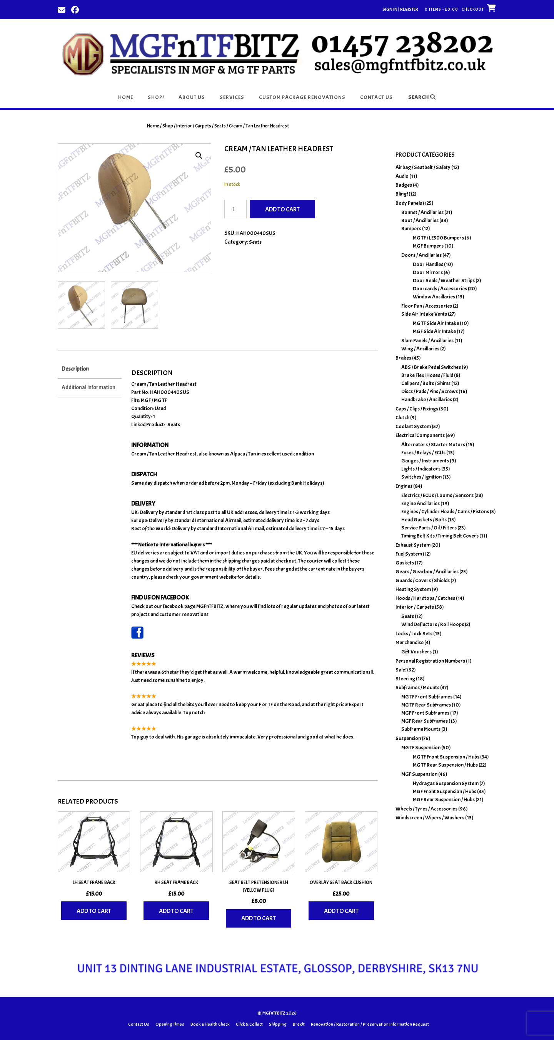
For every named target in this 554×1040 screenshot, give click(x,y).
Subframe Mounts (421, 729)
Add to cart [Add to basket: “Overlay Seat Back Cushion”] (341, 910)
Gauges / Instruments (425, 460)
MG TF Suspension (421, 747)
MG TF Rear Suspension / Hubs (445, 765)
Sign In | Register (400, 9)
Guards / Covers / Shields (422, 580)
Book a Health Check (210, 1023)
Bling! (401, 194)
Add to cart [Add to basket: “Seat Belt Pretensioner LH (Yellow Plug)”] (258, 917)
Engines (403, 486)
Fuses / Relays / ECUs (423, 452)
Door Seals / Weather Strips (444, 280)
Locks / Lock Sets (413, 633)
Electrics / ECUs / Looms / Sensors (437, 495)
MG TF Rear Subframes (426, 705)
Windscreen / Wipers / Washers (429, 817)
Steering (405, 678)
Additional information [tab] (88, 386)
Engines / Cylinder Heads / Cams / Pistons (445, 511)
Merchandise (409, 642)
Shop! (156, 97)
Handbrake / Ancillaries (426, 399)
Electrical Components (420, 435)
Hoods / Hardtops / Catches (425, 598)
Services (232, 97)
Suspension (408, 738)
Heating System (413, 589)
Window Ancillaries (434, 296)
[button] (199, 155)
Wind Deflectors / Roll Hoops (432, 624)
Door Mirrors (428, 272)
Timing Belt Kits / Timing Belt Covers (440, 536)
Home (125, 97)
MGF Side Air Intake (434, 331)
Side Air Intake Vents (424, 314)
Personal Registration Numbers (430, 661)
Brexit (299, 1023)
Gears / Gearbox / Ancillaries (427, 571)
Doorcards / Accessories (440, 288)
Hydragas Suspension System (446, 783)
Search (422, 97)
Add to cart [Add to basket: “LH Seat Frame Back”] (94, 910)
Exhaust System (413, 545)
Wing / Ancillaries (420, 348)
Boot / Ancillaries (420, 220)
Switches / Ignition (421, 477)
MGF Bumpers (428, 246)
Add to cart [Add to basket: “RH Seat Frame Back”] (176, 910)
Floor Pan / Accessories (426, 306)
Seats (220, 126)
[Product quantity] (235, 209)
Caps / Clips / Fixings (416, 408)
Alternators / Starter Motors (433, 444)
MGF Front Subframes (425, 713)
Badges (403, 185)
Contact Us (376, 97)
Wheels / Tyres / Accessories (426, 809)
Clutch (402, 417)
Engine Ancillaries (420, 503)
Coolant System (413, 426)
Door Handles (428, 264)
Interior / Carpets (193, 126)
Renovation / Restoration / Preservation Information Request (370, 1023)
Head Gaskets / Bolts (424, 519)
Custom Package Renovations (302, 97)
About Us (192, 97)
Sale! (400, 670)
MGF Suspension (419, 774)
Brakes (403, 358)
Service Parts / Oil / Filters (429, 527)
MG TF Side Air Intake (436, 323)
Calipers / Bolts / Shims (426, 383)
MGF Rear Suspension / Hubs (444, 799)
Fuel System (408, 554)
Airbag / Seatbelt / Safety (423, 167)
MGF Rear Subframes (424, 721)
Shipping (278, 1023)
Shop (167, 126)
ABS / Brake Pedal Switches (431, 367)
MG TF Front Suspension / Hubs (446, 757)
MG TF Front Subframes (426, 696)
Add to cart (282, 209)
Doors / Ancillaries (421, 255)
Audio (402, 176)
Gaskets (404, 562)
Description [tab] (75, 368)
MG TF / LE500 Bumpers (438, 237)
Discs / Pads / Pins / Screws (429, 391)
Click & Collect (249, 1023)
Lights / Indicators (421, 469)
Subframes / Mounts (417, 687)
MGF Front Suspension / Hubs (444, 791)
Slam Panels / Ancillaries (427, 340)
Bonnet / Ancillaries (422, 212)
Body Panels (408, 203)
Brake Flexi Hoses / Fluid (427, 375)
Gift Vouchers (416, 651)
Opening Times (169, 1023)
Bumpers (411, 228)
